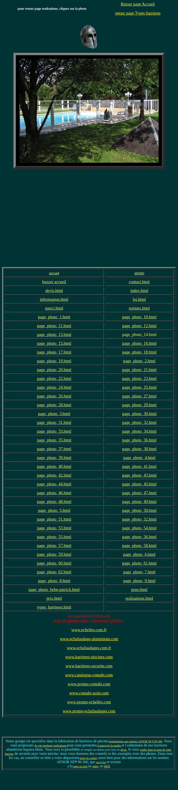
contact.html (139, 282)
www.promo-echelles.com (89, 702)
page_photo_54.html (139, 528)
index (95, 766)
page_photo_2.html (139, 361)
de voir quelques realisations (51, 745)
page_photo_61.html (139, 563)
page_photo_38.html (139, 449)
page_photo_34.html (139, 431)
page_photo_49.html (139, 501)
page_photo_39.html (54, 457)
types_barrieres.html (54, 607)
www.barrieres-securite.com (89, 666)
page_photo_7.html (139, 572)
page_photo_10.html (139, 317)
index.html (139, 290)
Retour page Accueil (138, 4)
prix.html (54, 598)
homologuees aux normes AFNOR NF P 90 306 (135, 741)
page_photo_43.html (139, 475)
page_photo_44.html (54, 484)
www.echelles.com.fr (89, 630)
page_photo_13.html (54, 334)
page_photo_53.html (54, 528)
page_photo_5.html (54, 510)
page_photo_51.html (54, 519)
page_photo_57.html (54, 545)
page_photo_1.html (54, 317)
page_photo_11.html (54, 325)
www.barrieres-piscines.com (89, 657)
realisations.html (139, 598)
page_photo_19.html (54, 361)
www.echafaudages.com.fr (89, 648)
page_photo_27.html (139, 396)
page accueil (80, 766)
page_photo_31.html (54, 422)
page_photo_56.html (139, 537)
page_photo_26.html (54, 396)
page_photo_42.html (54, 475)
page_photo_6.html (139, 554)
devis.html (54, 290)
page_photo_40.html (54, 466)
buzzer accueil (54, 282)
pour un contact (88, 758)
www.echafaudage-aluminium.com (89, 639)
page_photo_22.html (54, 378)
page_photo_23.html (139, 378)
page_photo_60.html (54, 563)
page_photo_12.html (139, 325)
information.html (54, 299)
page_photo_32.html (139, 422)
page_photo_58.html (139, 545)
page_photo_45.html (139, 484)
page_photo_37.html (54, 449)
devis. (124, 749)
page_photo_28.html (54, 405)
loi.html (139, 299)
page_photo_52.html (139, 519)
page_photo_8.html (54, 581)
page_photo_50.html (139, 510)
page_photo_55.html (54, 537)
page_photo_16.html (139, 343)
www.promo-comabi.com (89, 684)
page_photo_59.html (54, 554)
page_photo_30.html (139, 413)
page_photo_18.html (139, 352)
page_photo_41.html (139, 466)
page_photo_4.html (139, 457)
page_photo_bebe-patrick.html (54, 589)
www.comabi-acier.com (89, 693)
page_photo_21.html (139, 369)
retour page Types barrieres (138, 13)
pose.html (139, 589)
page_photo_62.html (54, 572)
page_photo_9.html (139, 581)
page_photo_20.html (54, 369)
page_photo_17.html (54, 352)
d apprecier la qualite (109, 745)
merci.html (54, 308)
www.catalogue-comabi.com (89, 675)
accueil (54, 273)
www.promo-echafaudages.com (89, 711)
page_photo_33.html (54, 431)
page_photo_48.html (54, 501)
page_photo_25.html (139, 387)
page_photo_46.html (54, 493)
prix (107, 766)
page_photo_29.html (139, 405)
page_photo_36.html (139, 440)
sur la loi (101, 762)
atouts (139, 273)
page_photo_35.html (54, 440)
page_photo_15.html (54, 343)
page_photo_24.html (54, 387)
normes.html (139, 308)
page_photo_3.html (54, 413)
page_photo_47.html (139, 493)
